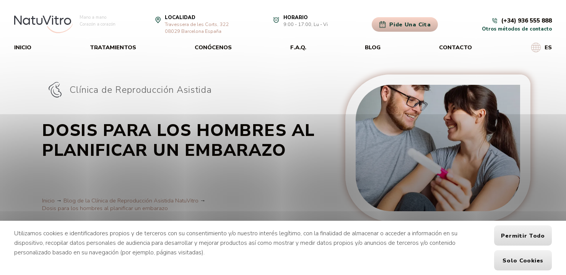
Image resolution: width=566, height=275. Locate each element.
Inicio (22, 47)
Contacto (455, 47)
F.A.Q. (298, 47)
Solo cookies (523, 260)
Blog (373, 47)
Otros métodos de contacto (517, 29)
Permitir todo (523, 235)
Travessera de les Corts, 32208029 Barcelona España (197, 28)
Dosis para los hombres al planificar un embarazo (105, 208)
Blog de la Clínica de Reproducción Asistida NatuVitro (130, 200)
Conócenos (213, 47)
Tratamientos (113, 47)
